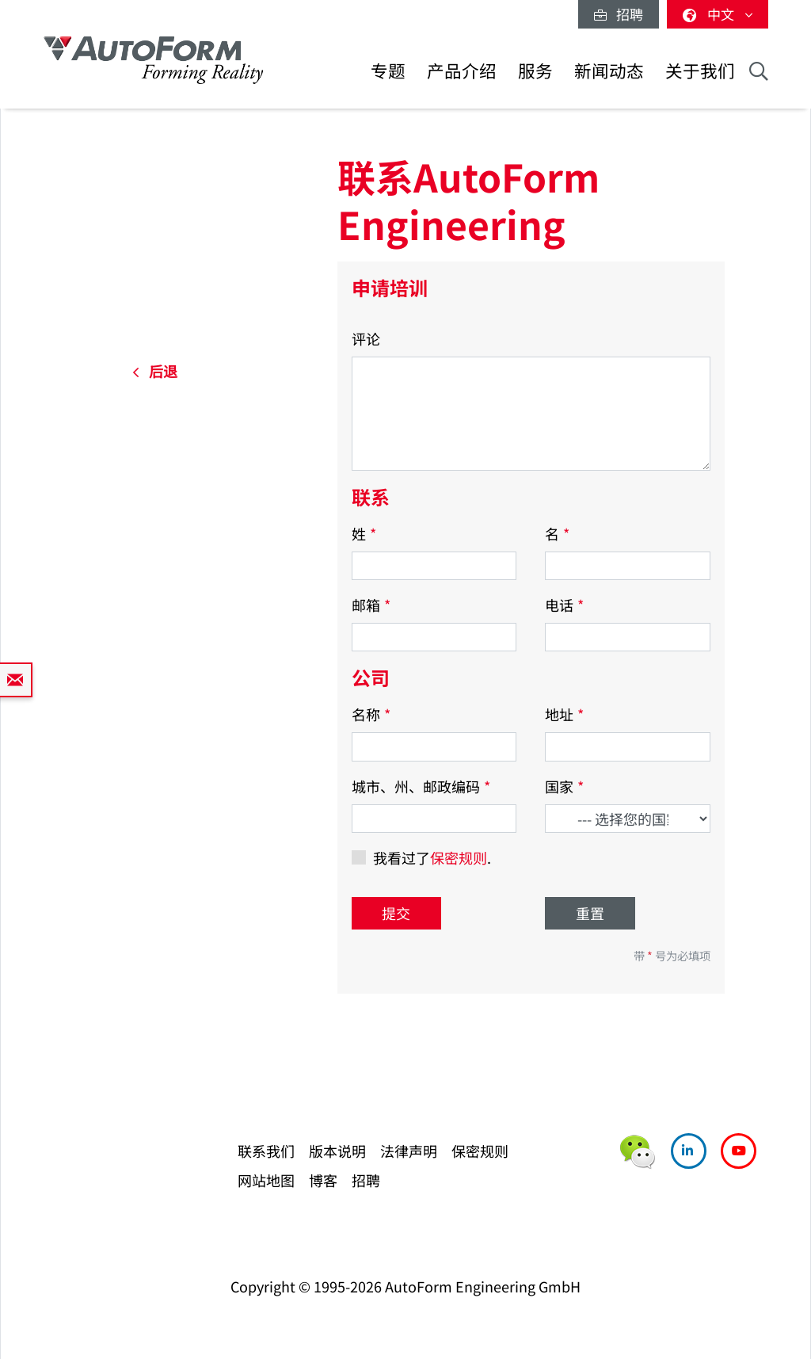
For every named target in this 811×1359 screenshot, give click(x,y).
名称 (371, 714)
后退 (154, 371)
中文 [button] (717, 14)
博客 (323, 1180)
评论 (366, 338)
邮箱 (371, 604)
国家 (564, 786)
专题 (388, 70)
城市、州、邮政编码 (421, 786)
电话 (564, 604)
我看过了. (432, 857)
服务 (535, 70)
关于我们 (700, 70)
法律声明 (408, 1150)
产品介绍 (462, 70)
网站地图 (266, 1180)
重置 (590, 913)
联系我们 (266, 1150)
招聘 (618, 14)
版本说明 (337, 1150)
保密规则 (458, 857)
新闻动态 (609, 70)
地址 (564, 714)
